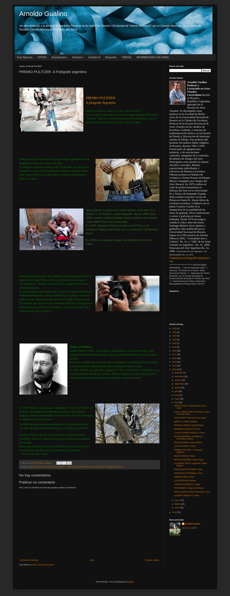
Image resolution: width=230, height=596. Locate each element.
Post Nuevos (24, 57)
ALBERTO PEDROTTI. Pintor (186, 495)
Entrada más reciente (29, 560)
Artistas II (94, 57)
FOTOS (42, 57)
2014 (174, 366)
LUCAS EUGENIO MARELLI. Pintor (189, 433)
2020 (174, 343)
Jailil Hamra (70, 467)
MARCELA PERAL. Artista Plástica (189, 425)
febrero (178, 504)
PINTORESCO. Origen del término (189, 488)
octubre (178, 380)
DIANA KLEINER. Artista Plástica (188, 442)
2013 (174, 369)
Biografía (110, 57)
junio (177, 395)
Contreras (46, 467)
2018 (174, 351)
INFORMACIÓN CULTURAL (153, 57)
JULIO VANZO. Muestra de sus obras (190, 418)
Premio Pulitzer (99, 467)
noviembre (179, 376)
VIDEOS (126, 57)
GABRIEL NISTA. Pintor (184, 477)
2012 (174, 512)
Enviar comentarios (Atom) (42, 565)
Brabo (39, 467)
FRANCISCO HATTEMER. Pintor (188, 469)
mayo (177, 399)
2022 (174, 336)
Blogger (130, 582)
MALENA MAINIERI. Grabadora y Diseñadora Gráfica (188, 437)
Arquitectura (59, 57)
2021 (174, 340)
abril (177, 402)
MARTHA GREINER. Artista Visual (188, 460)
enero (177, 508)
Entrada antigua (152, 560)
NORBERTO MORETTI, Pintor (187, 429)
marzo (177, 500)
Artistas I (77, 57)
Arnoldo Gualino (43, 13)
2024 (174, 332)
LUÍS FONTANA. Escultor (185, 480)
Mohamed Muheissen (84, 467)
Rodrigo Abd (111, 467)
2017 (174, 354)
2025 (174, 328)
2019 (174, 347)
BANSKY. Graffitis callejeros (186, 421)
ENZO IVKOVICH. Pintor (184, 456)
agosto (178, 388)
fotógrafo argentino (58, 467)
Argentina (32, 467)
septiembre (180, 384)
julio (177, 391)
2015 (174, 362)
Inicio (92, 560)
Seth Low (120, 467)
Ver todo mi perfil (189, 528)
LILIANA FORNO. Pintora (185, 446)
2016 (174, 358)
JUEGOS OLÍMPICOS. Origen (187, 484)
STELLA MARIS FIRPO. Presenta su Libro (192, 492)
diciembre (179, 373)
